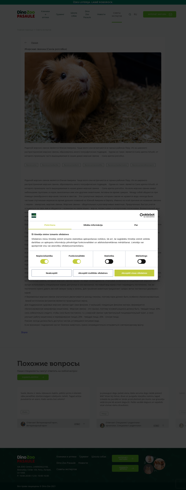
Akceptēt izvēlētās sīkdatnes (93, 273)
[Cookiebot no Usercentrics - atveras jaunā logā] (141, 215)
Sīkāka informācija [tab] (93, 225)
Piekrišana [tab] (49, 225)
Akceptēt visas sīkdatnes (134, 273)
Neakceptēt (51, 273)
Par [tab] (136, 225)
